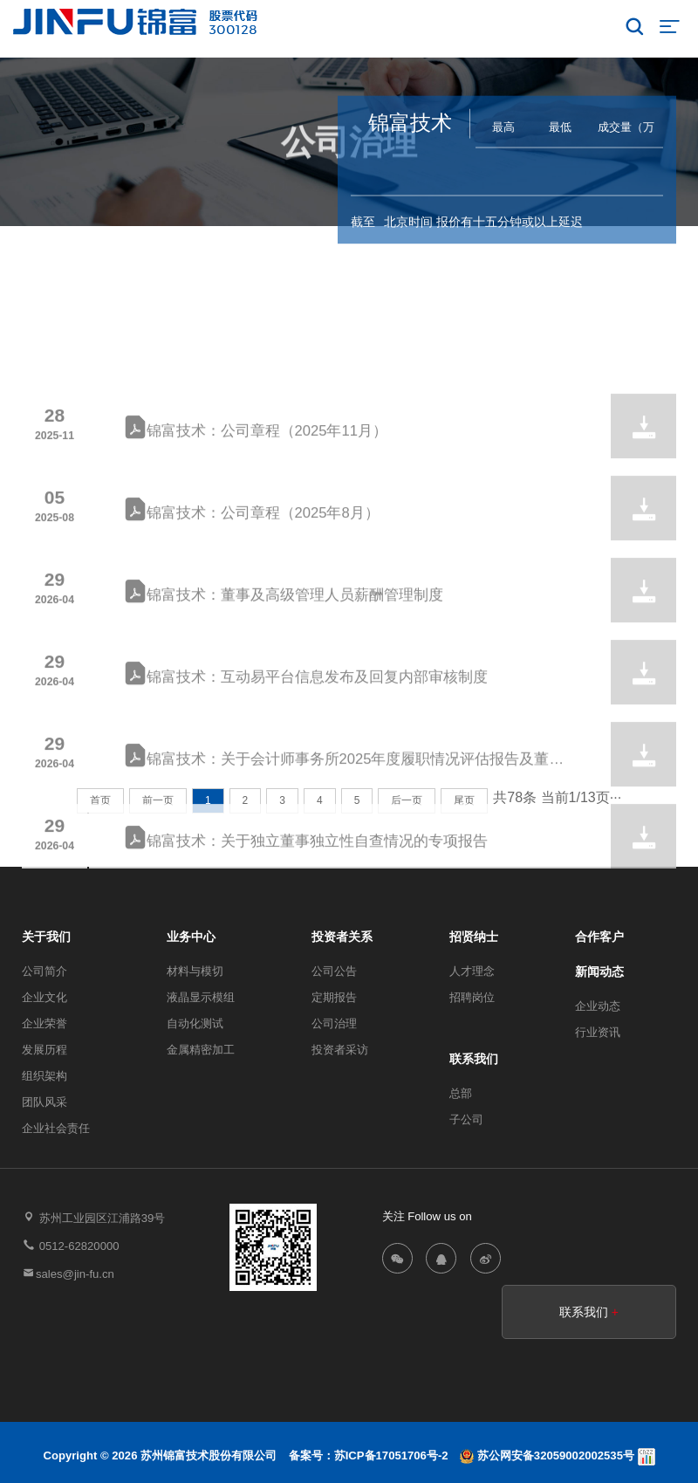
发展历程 (44, 1049)
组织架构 (44, 1075)
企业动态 (597, 1006)
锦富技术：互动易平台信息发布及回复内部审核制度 (306, 750)
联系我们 (473, 1059)
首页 (277, 173)
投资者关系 (336, 173)
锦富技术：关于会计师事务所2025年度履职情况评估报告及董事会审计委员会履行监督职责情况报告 (344, 834)
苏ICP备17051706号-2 (391, 1455)
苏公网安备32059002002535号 (548, 1455)
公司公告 (334, 971)
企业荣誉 (44, 1023)
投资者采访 (339, 1049)
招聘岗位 (472, 997)
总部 (460, 1093)
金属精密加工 (201, 1049)
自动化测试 (195, 1023)
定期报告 (334, 997)
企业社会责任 (56, 1128)
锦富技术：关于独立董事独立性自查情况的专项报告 (306, 914)
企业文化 (44, 997)
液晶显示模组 (201, 997)
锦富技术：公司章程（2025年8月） (252, 586)
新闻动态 (599, 971)
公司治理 (334, 1023)
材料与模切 (195, 971)
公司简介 (44, 971)
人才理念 (472, 971)
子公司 (466, 1119)
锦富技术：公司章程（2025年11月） (255, 504)
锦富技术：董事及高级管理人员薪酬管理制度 (283, 668)
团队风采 (44, 1102)
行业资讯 (597, 1032)
